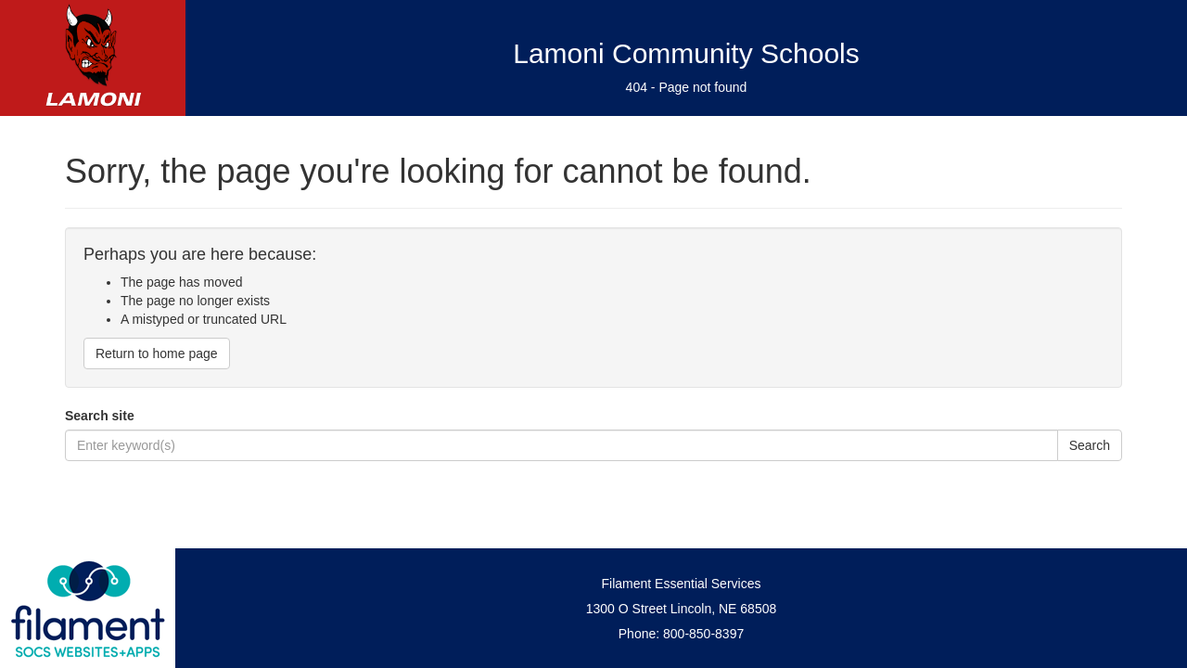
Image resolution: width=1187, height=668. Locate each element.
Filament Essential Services (681, 583)
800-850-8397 (703, 633)
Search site (99, 415)
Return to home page (157, 353)
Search (1089, 445)
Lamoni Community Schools (686, 53)
